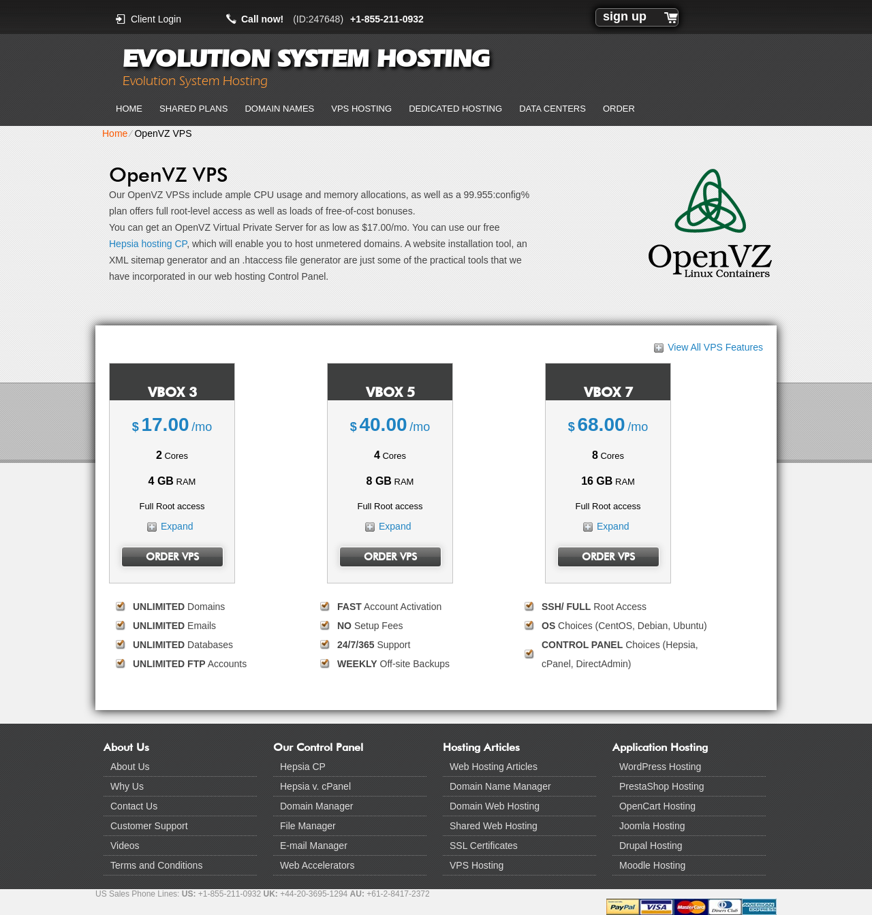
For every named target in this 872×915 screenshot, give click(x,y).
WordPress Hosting (660, 766)
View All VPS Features (715, 347)
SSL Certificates (484, 845)
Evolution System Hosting (306, 58)
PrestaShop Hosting (661, 786)
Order (619, 108)
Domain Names (279, 108)
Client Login (156, 19)
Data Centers (552, 108)
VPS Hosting (361, 108)
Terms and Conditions (156, 865)
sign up (625, 16)
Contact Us (133, 806)
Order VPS (172, 557)
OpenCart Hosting (657, 806)
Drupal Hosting (651, 845)
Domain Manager (316, 806)
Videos (125, 845)
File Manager (308, 825)
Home (129, 108)
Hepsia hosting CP (148, 243)
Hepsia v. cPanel (315, 786)
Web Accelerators (317, 865)
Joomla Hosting (652, 825)
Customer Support (149, 825)
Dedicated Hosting (455, 108)
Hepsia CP (303, 766)
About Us (130, 766)
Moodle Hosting (652, 865)
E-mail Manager (313, 845)
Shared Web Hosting (494, 825)
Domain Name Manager (500, 786)
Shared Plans (193, 108)
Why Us (127, 786)
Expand (177, 526)
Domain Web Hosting (495, 806)
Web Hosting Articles (494, 766)
